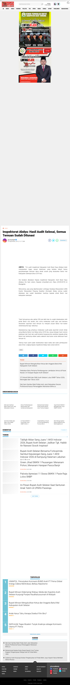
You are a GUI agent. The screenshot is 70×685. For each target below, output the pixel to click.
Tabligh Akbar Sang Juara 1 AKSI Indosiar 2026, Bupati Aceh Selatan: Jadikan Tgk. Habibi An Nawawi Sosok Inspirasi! (43, 442)
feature (4, 669)
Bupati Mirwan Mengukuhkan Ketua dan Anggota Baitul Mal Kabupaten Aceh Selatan (34, 604)
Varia (25, 680)
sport (50, 8)
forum (15, 669)
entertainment (41, 666)
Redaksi (39, 680)
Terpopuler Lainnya (35, 634)
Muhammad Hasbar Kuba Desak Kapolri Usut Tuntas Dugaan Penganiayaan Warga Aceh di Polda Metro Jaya (22, 652)
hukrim (18, 8)
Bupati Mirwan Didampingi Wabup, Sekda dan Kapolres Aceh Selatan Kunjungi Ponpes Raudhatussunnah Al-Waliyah (34, 593)
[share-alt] (23, 355)
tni (30, 8)
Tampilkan (63, 430)
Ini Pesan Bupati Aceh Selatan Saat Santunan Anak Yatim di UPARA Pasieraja (42, 486)
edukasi (15, 666)
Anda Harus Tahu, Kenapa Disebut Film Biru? (28, 613)
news (7, 8)
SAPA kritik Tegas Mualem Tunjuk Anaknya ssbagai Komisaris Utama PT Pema (35, 625)
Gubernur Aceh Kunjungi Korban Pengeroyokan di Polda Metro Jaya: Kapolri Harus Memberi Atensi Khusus (34, 658)
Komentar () (63, 240)
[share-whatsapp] (57, 240)
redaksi (39, 671)
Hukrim (30, 680)
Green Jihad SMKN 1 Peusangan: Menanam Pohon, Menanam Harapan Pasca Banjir (42, 464)
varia (12, 8)
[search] (31, 4)
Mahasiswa (64, 8)
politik (25, 8)
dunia (44, 8)
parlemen (56, 8)
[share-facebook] (49, 240)
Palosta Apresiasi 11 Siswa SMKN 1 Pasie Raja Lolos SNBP (43, 475)
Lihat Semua (35, 496)
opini (34, 8)
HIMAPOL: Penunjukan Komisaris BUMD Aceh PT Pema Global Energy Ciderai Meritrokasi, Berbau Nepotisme (35, 582)
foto (26, 669)
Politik (34, 680)
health (39, 669)
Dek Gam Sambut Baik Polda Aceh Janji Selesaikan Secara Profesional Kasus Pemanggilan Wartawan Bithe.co (21, 645)
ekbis (39, 8)
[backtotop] (35, 663)
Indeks (45, 680)
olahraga (28, 671)
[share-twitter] (53, 240)
